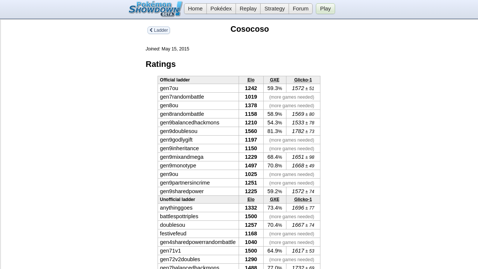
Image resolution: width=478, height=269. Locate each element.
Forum (300, 9)
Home (193, 8)
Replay (248, 9)
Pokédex (221, 9)
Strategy (274, 9)
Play (325, 9)
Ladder (158, 30)
